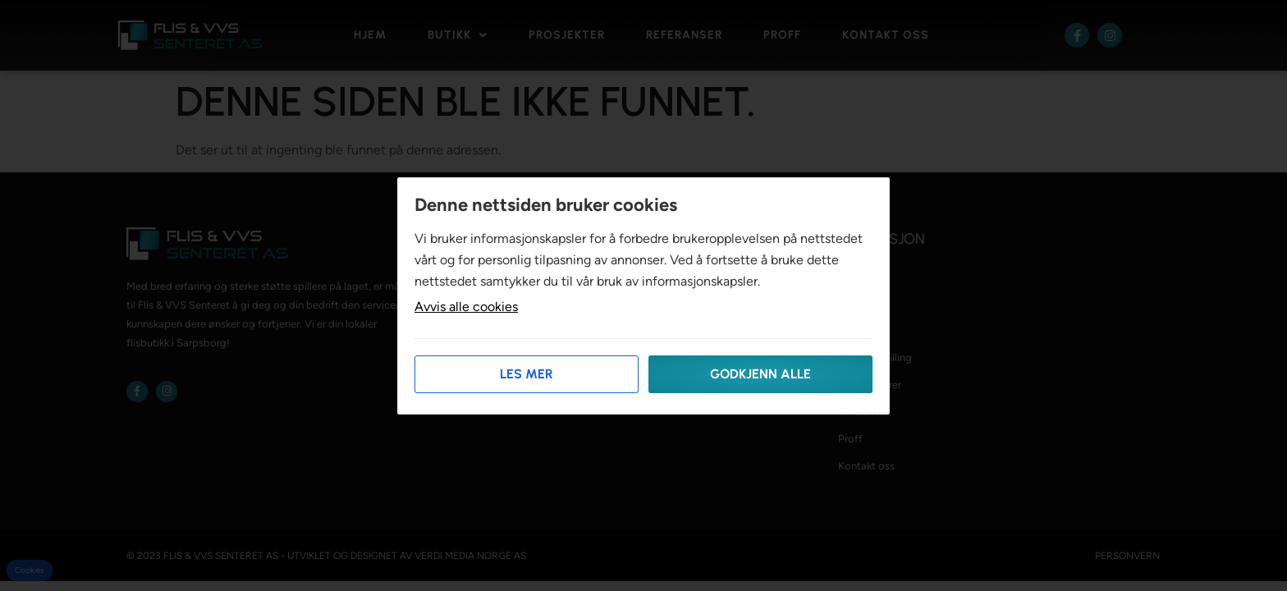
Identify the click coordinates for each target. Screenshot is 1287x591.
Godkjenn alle (760, 374)
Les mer (526, 374)
